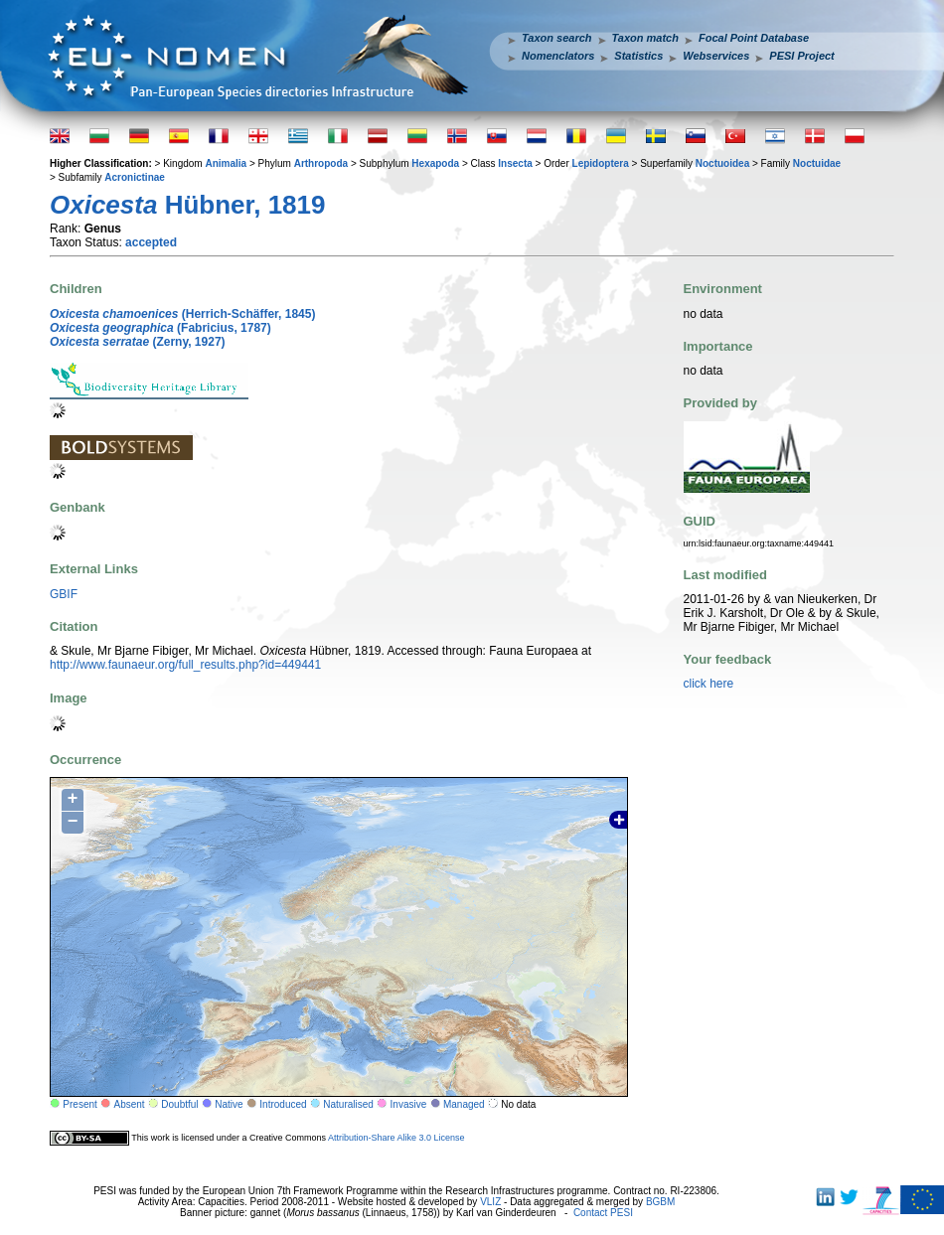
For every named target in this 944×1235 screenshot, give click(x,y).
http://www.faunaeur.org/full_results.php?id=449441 (185, 665)
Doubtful (179, 1104)
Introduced (282, 1104)
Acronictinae (134, 177)
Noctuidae (817, 163)
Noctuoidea (722, 163)
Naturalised (348, 1104)
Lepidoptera (600, 163)
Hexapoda (435, 163)
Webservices (716, 56)
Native (228, 1104)
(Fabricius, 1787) (160, 328)
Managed (464, 1104)
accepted (151, 242)
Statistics (638, 56)
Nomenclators (558, 56)
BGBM (660, 1201)
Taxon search (557, 38)
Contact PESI (603, 1212)
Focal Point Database (754, 38)
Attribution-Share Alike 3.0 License (396, 1138)
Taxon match (645, 38)
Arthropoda (321, 163)
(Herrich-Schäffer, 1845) (182, 314)
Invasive (409, 1104)
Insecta (515, 163)
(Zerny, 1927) (138, 342)
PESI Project (801, 56)
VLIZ (490, 1201)
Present (79, 1104)
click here (709, 684)
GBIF (64, 594)
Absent (129, 1104)
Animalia (225, 163)
